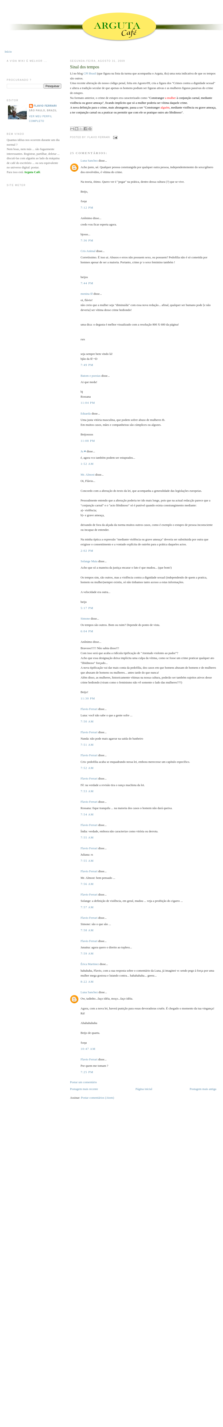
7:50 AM (87, 721)
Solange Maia (89, 561)
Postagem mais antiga (203, 1089)
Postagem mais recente (84, 1089)
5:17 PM (87, 608)
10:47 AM (88, 1049)
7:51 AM (87, 744)
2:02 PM (87, 550)
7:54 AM (87, 814)
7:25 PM (87, 1072)
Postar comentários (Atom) (97, 1097)
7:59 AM (87, 953)
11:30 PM (88, 698)
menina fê (87, 293)
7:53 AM (87, 791)
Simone (85, 618)
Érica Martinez (90, 964)
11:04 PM (88, 402)
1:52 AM (87, 463)
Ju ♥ (83, 451)
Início (8, 51)
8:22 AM (87, 981)
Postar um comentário (83, 1082)
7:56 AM (87, 884)
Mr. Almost (87, 474)
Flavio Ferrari (89, 709)
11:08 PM (88, 440)
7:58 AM (87, 930)
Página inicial (143, 1089)
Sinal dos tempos (84, 67)
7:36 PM (87, 240)
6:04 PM (87, 631)
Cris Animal (88, 251)
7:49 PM (87, 365)
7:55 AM (87, 837)
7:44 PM (87, 283)
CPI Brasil (90, 73)
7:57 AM (87, 907)
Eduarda (86, 413)
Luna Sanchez (89, 160)
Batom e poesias (90, 375)
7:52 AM (87, 768)
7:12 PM (87, 207)
